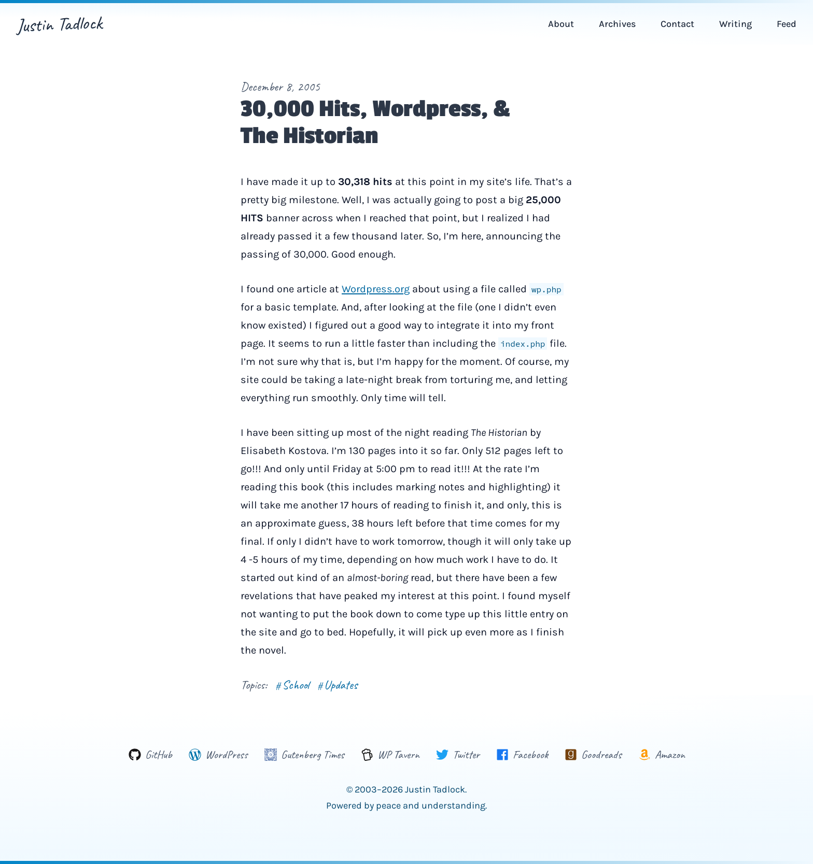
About (561, 24)
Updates (337, 684)
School (292, 684)
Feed (786, 24)
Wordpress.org (376, 289)
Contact (677, 24)
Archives (617, 24)
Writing (735, 24)
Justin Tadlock (59, 23)
